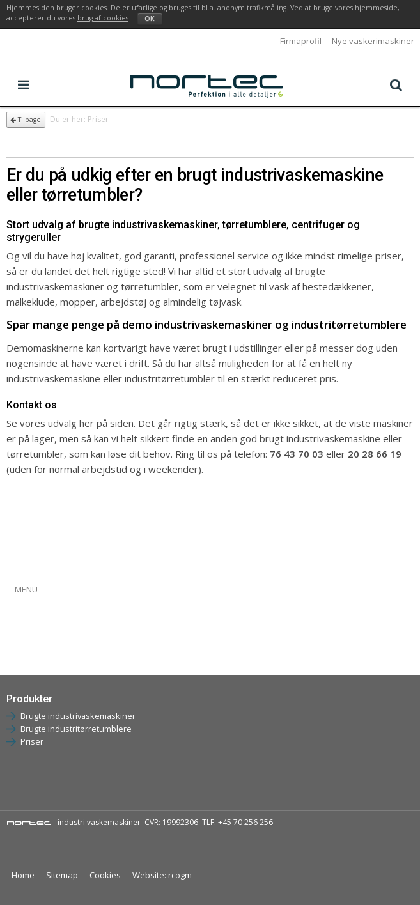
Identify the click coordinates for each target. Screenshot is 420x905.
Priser (31, 741)
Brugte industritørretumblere (76, 728)
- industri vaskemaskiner (73, 822)
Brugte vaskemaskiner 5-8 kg (67, 607)
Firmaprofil (301, 41)
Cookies (105, 875)
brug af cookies (102, 17)
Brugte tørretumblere (52, 649)
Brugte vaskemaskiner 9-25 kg (70, 628)
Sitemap (62, 875)
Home (23, 875)
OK (149, 18)
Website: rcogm (162, 875)
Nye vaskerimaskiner (373, 41)
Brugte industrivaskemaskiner (78, 716)
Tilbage (25, 119)
